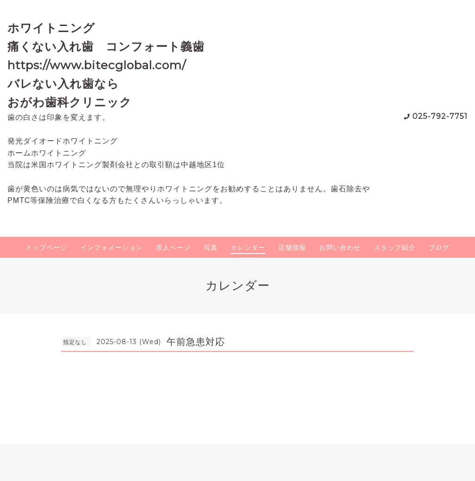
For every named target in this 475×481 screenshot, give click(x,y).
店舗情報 (292, 247)
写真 (211, 247)
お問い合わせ (340, 247)
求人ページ (173, 247)
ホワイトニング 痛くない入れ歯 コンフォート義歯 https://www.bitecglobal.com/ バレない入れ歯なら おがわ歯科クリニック (112, 65)
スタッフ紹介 (395, 247)
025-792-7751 (440, 116)
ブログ (439, 247)
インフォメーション (111, 247)
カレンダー (248, 247)
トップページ (46, 247)
